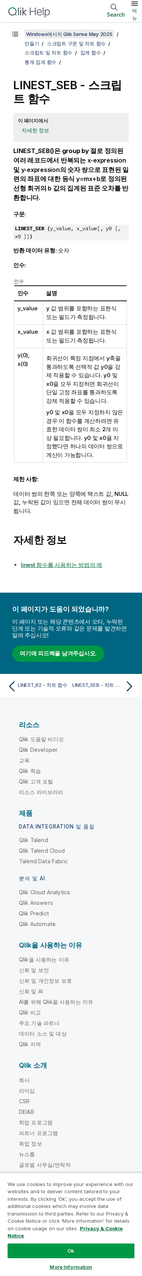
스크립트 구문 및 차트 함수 (76, 43)
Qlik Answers (36, 903)
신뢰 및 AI (31, 991)
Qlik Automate (37, 924)
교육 (24, 760)
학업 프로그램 (36, 1122)
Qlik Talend (33, 840)
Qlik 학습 (30, 771)
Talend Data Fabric (43, 861)
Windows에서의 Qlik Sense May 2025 (69, 34)
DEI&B (26, 1112)
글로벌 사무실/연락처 (45, 1164)
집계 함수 (90, 53)
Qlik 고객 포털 (36, 781)
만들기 (32, 43)
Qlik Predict (34, 913)
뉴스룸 (27, 1154)
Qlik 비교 (30, 1012)
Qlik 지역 (30, 1044)
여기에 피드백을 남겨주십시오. (58, 653)
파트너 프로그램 (38, 1133)
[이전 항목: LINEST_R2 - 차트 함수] (38, 686)
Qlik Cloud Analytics (44, 892)
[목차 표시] (15, 34)
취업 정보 (30, 1143)
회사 (24, 1080)
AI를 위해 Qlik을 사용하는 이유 (56, 1002)
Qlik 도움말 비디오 (41, 739)
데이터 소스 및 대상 (43, 1033)
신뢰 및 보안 (34, 970)
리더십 (27, 1090)
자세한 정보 (35, 130)
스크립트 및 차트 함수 (48, 53)
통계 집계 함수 (40, 62)
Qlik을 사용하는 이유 (44, 959)
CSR (24, 1101)
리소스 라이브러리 (41, 792)
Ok (70, 1251)
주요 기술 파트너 (39, 1023)
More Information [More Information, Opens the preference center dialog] (71, 1267)
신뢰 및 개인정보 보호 (45, 980)
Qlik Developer (38, 749)
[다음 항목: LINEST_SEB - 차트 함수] (104, 686)
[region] (71, 1224)
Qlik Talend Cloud (42, 850)
